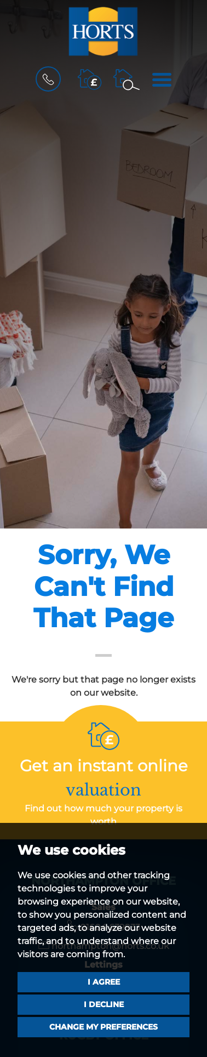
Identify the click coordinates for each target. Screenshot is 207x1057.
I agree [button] (104, 982)
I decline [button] (104, 1004)
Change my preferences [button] (103, 1027)
